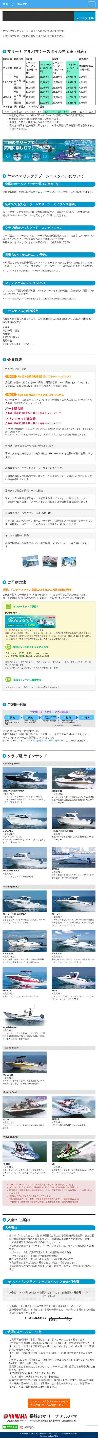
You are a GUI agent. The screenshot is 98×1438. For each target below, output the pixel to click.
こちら (50, 737)
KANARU (54, 1436)
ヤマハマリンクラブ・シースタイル (49, 1403)
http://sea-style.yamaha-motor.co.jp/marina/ (46, 740)
